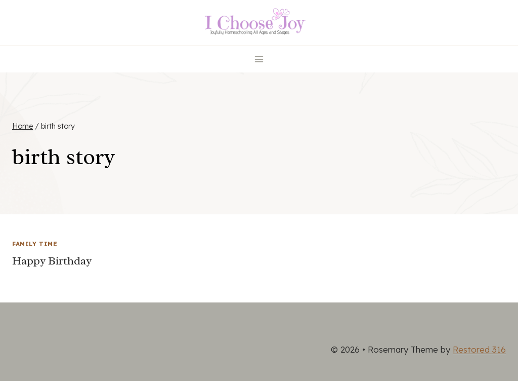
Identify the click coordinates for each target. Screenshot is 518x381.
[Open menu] (259, 59)
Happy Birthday (52, 261)
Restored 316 (479, 349)
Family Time (35, 244)
